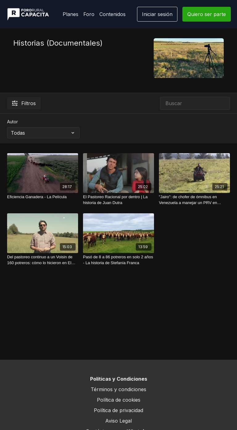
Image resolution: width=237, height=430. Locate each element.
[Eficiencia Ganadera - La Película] (42, 197)
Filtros (24, 103)
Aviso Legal (118, 421)
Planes (70, 14)
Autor (12, 121)
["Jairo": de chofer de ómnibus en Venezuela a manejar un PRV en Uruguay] (194, 200)
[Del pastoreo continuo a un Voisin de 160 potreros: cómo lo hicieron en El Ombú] (42, 260)
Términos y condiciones (118, 389)
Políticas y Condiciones (118, 379)
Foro (88, 14)
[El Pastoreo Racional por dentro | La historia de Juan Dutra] (118, 200)
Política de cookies (118, 400)
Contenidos (112, 14)
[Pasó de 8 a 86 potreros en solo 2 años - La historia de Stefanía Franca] (118, 260)
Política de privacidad (118, 410)
